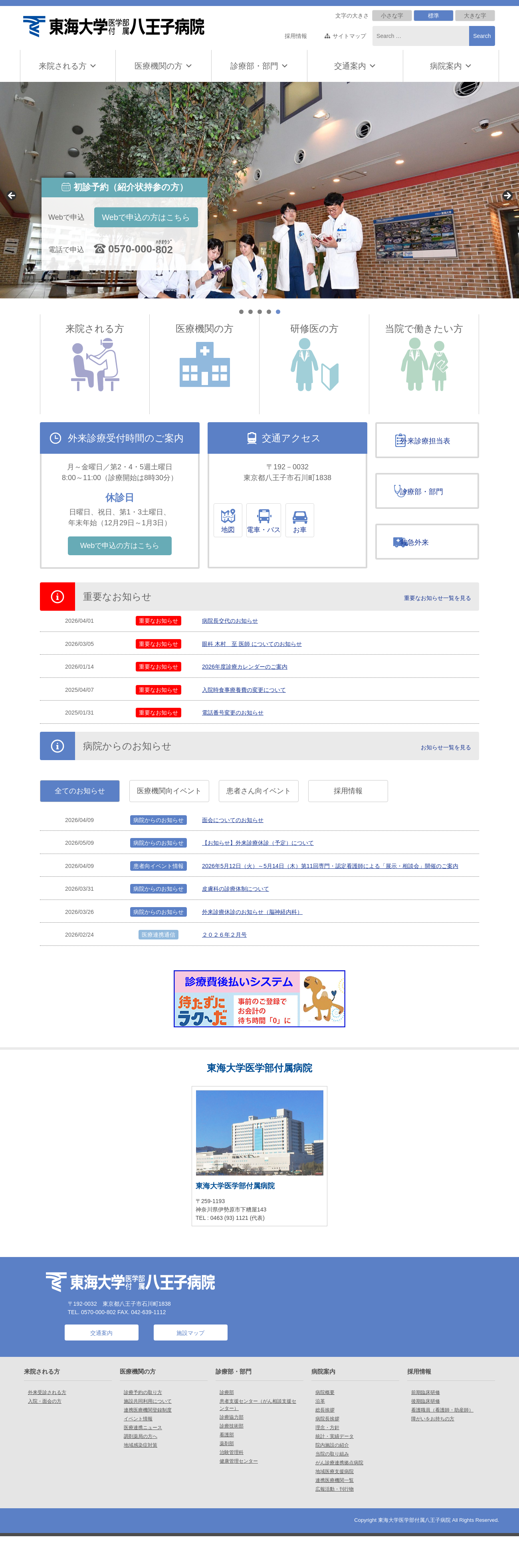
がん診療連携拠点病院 (339, 1471)
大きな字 (475, 15)
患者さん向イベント (259, 802)
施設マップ (190, 1341)
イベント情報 (138, 1427)
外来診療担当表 (434, 441)
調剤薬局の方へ (140, 1445)
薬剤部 (227, 1452)
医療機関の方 (164, 66)
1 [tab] (241, 312)
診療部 (227, 1401)
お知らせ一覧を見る (446, 758)
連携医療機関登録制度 (148, 1419)
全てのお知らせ (80, 802)
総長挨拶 (325, 1419)
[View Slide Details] (259, 190)
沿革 (320, 1410)
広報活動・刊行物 (334, 1498)
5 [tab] (278, 312)
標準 (433, 15)
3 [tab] (260, 312)
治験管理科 (232, 1461)
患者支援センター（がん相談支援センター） (258, 1413)
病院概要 (325, 1401)
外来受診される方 (47, 1401)
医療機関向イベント (169, 802)
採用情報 (296, 36)
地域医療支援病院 (334, 1480)
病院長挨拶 (327, 1427)
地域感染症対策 (140, 1454)
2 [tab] (250, 312)
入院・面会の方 (44, 1410)
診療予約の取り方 (143, 1401)
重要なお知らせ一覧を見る (437, 610)
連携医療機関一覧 (334, 1489)
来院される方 (68, 66)
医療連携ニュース (143, 1436)
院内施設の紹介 (332, 1454)
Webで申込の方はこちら (146, 217)
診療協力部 (232, 1426)
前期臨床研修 (425, 1401)
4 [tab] (269, 312)
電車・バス (288, 530)
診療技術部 (232, 1435)
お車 (338, 530)
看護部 (227, 1443)
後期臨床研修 (425, 1410)
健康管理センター (239, 1470)
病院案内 (451, 66)
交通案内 (350, 66)
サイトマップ (349, 36)
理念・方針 (327, 1436)
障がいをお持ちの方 (432, 1427)
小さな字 (392, 15)
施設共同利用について (148, 1410)
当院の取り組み (332, 1463)
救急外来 (423, 550)
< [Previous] (12, 196)
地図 (237, 530)
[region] (259, 190)
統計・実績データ (334, 1445)
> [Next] (507, 196)
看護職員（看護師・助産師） (442, 1419)
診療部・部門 (259, 66)
